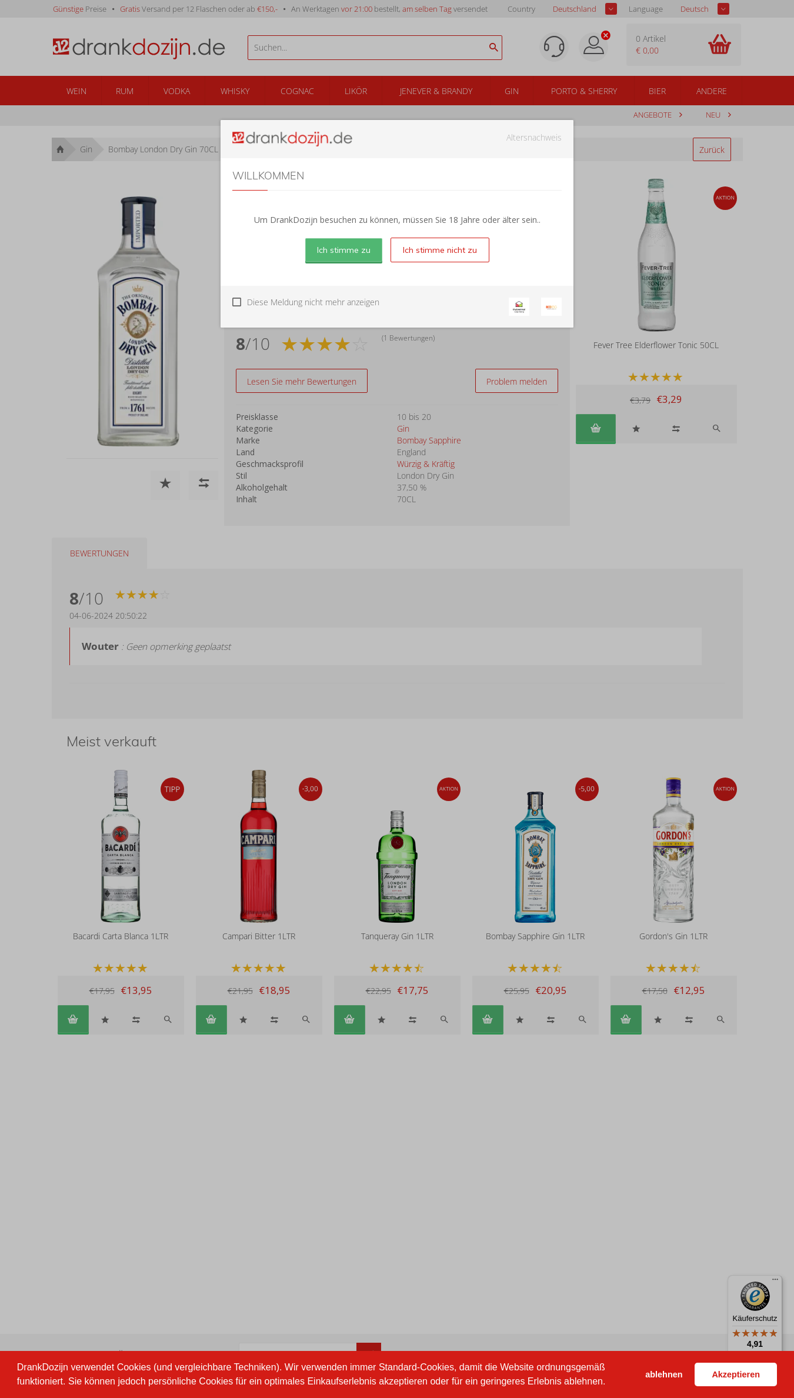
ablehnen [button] (663, 1374)
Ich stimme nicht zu (440, 250)
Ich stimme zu (344, 250)
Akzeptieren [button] (736, 1374)
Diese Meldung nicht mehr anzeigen (313, 302)
